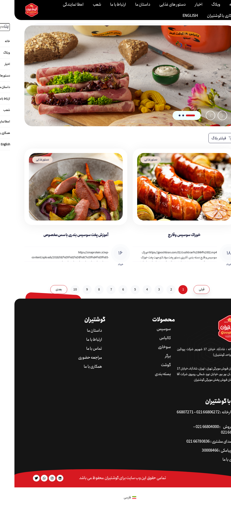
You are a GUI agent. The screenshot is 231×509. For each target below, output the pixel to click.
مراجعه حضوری (76, 357)
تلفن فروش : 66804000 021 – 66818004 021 (204, 429)
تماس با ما (80, 348)
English (175, 16)
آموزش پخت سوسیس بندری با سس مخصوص (61, 235)
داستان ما (80, 330)
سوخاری (149, 347)
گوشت (151, 365)
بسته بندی (148, 374)
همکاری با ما (78, 366)
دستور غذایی (136, 159)
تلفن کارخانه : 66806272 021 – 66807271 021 (196, 415)
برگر (153, 356)
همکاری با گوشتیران (207, 16)
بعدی (44, 289)
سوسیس (149, 329)
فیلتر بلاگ (207, 138)
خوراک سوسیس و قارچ (169, 235)
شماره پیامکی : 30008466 (206, 450)
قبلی (187, 289)
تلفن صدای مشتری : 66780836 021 (199, 441)
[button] (175, 115)
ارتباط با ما (80, 339)
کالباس (150, 338)
